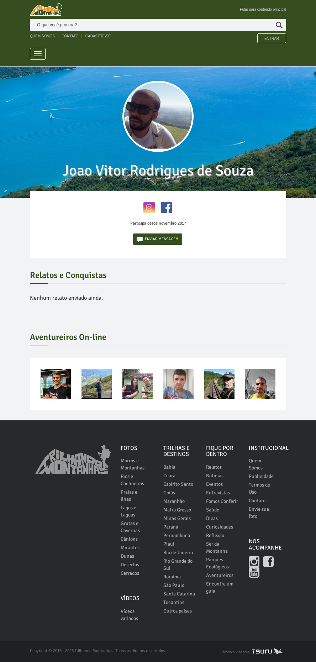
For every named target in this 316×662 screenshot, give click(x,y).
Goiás (169, 493)
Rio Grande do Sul (178, 564)
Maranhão (174, 501)
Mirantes (130, 548)
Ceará (169, 476)
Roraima (172, 577)
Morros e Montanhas (132, 464)
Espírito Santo (178, 484)
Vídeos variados (129, 614)
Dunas (127, 556)
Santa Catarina (179, 594)
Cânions (129, 539)
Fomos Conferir (222, 501)
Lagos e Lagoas (128, 511)
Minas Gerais (177, 518)
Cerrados (130, 573)
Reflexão (215, 535)
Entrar (271, 39)
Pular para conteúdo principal (263, 9)
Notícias (214, 476)
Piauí (168, 544)
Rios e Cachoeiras (132, 480)
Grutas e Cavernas (130, 527)
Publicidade (261, 476)
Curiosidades (219, 527)
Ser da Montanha (217, 547)
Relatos (214, 467)
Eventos (214, 484)
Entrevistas (218, 493)
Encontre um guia (219, 587)
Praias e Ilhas (129, 495)
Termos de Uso (259, 488)
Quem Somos (256, 464)
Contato (257, 501)
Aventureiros (219, 575)
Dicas (212, 518)
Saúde (212, 510)
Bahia (169, 467)
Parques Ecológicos (217, 563)
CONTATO (70, 36)
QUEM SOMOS (42, 36)
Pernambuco (176, 535)
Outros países (177, 611)
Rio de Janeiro (178, 553)
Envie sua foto (259, 512)
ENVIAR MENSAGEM (158, 239)
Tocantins (173, 602)
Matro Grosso (177, 510)
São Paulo (173, 585)
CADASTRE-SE (98, 36)
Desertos (130, 565)
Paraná (170, 527)
